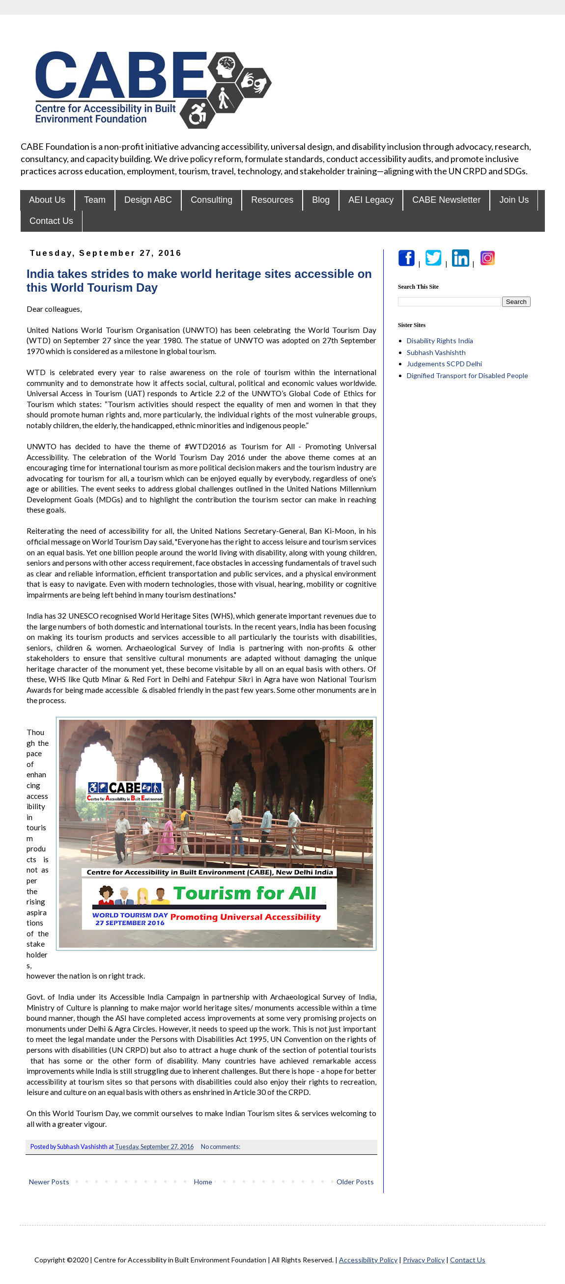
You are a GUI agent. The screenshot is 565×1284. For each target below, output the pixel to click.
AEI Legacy (371, 200)
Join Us (514, 200)
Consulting (211, 200)
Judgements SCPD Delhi (444, 363)
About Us (47, 200)
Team (95, 200)
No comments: (221, 1146)
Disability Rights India (440, 340)
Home (203, 1181)
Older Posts (355, 1181)
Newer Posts (49, 1181)
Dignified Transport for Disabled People (467, 375)
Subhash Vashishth (436, 352)
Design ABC (148, 200)
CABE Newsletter (446, 200)
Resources (272, 200)
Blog (321, 200)
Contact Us (51, 221)
